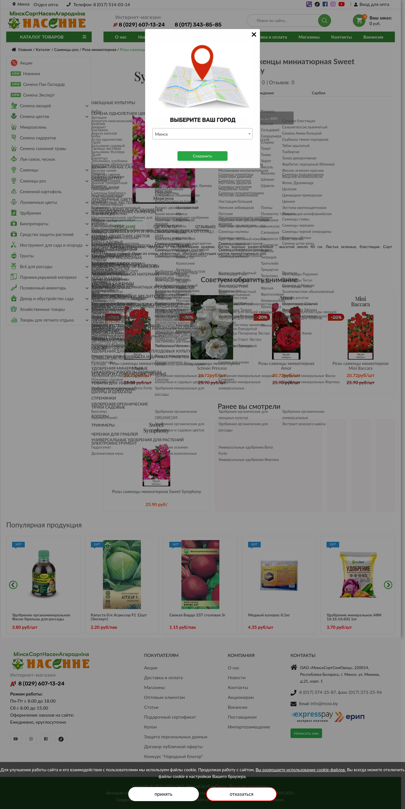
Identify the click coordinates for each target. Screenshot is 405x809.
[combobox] (202, 133)
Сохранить (202, 155)
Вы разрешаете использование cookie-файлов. (301, 769)
